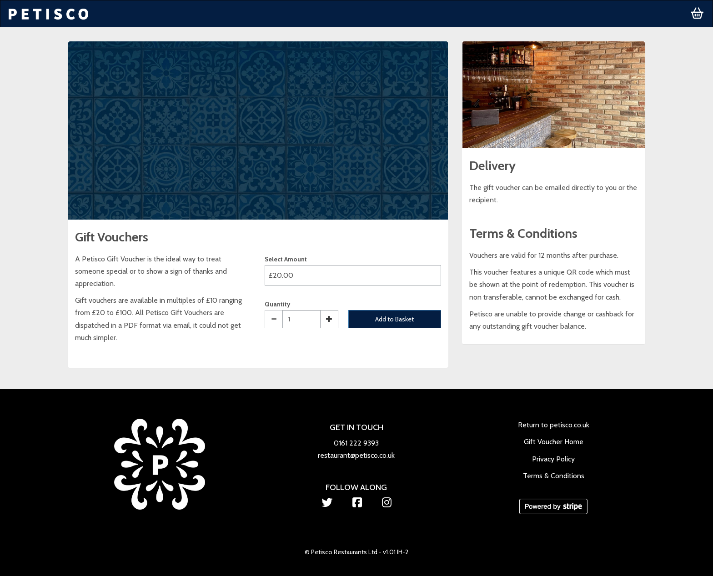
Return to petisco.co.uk (553, 425)
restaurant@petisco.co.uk (356, 455)
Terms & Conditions (553, 475)
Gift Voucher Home (553, 441)
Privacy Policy (553, 459)
